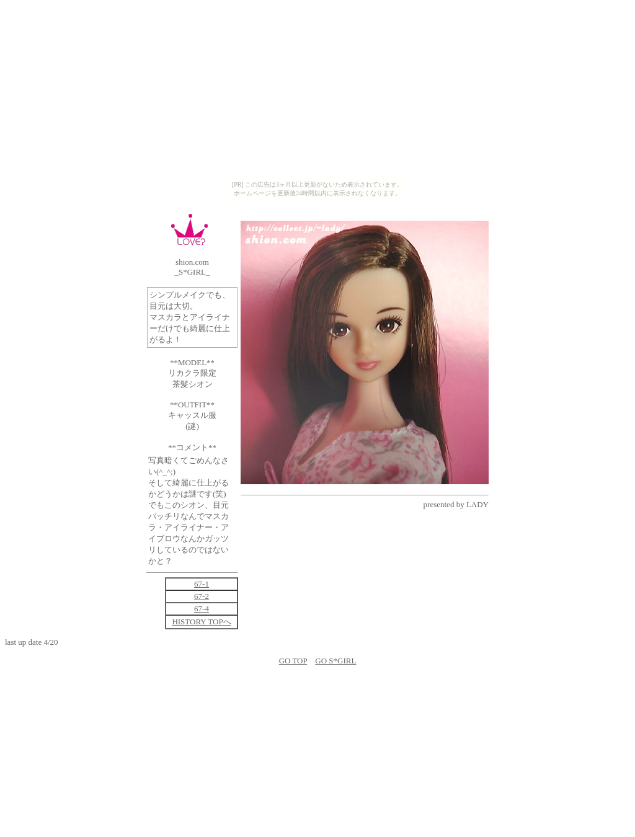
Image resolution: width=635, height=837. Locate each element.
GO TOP (293, 660)
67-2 (201, 596)
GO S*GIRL (335, 660)
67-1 (201, 583)
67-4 (201, 608)
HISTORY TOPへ (201, 621)
